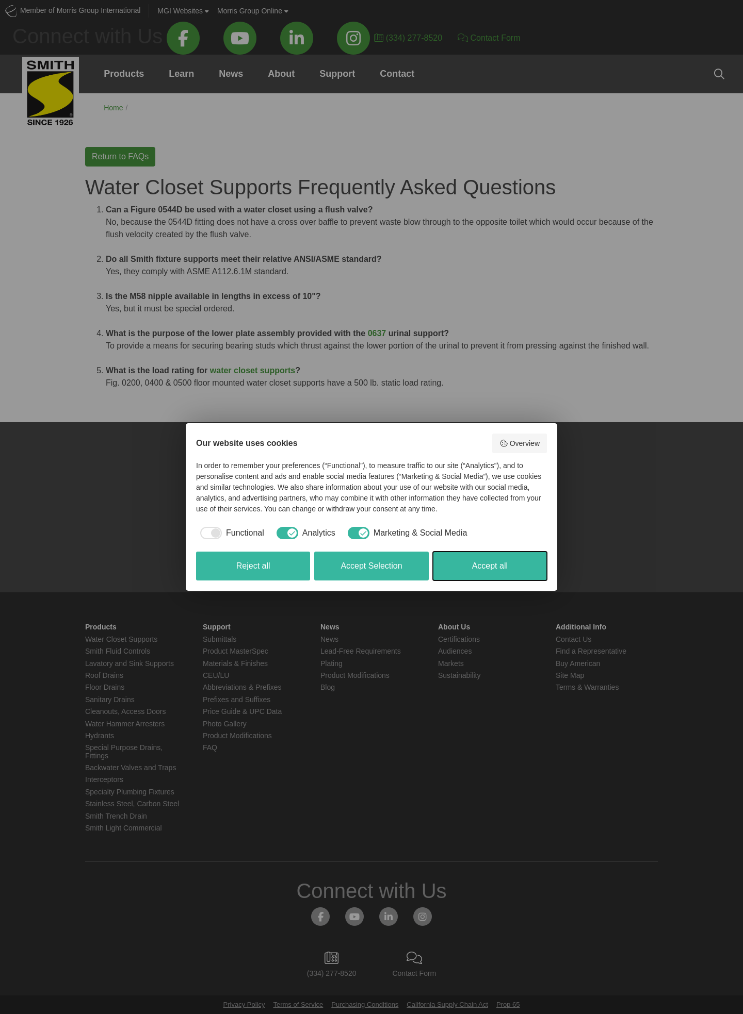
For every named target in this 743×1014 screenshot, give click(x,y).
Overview (519, 443)
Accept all (490, 565)
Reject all (253, 565)
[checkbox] (230, 533)
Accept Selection (371, 565)
